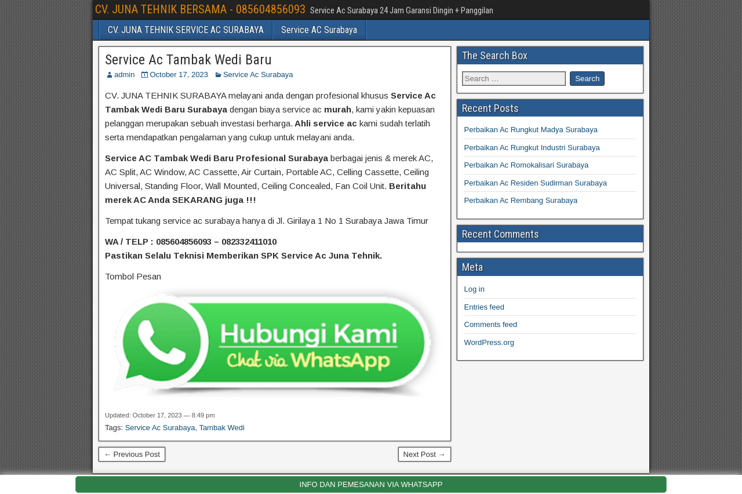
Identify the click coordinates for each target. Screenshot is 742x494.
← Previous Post (132, 454)
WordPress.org (489, 342)
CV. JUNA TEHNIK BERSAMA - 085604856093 (200, 9)
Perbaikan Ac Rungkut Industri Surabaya (532, 147)
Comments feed (491, 324)
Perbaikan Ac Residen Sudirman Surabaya (535, 183)
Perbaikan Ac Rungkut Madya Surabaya (531, 129)
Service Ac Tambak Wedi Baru (188, 60)
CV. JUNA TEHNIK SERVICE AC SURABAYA (186, 29)
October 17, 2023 (179, 74)
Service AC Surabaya (319, 29)
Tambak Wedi (222, 427)
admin (124, 74)
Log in (474, 289)
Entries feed (484, 307)
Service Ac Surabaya (258, 74)
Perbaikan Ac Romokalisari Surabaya (526, 165)
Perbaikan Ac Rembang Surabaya (521, 200)
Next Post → (424, 454)
